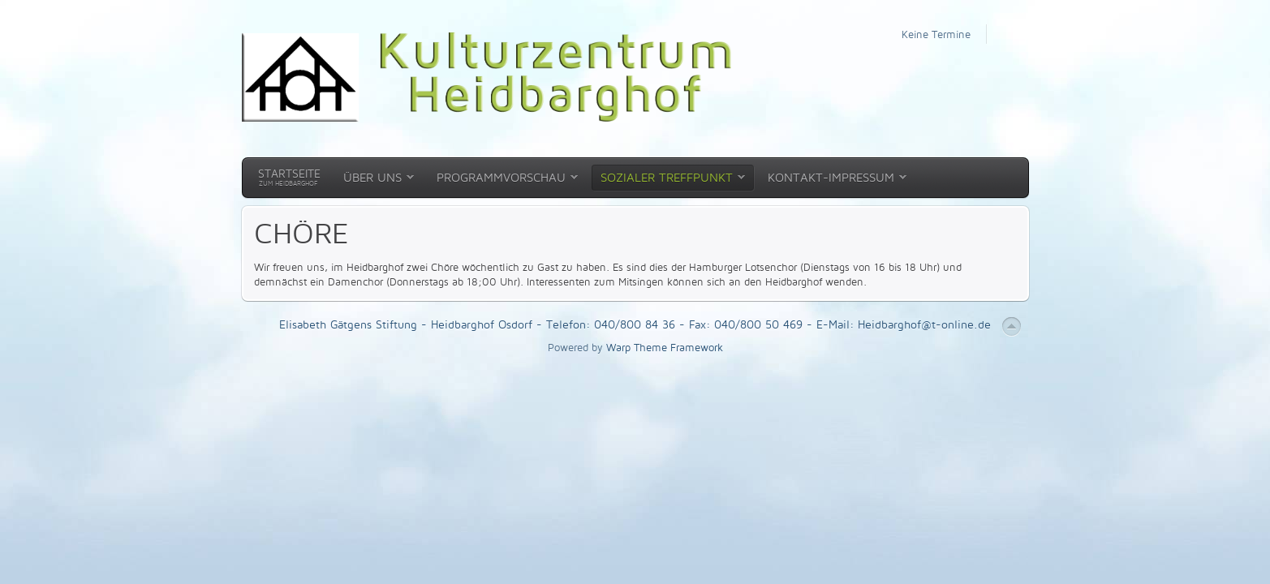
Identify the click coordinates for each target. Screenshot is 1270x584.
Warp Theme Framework (664, 347)
